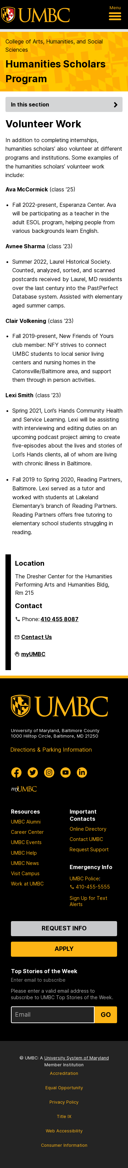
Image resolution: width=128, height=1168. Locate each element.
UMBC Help (24, 853)
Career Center (27, 832)
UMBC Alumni (26, 822)
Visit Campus (25, 873)
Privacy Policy (64, 1102)
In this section (65, 104)
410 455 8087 (60, 619)
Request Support (89, 849)
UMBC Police (84, 878)
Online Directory (88, 829)
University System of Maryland (76, 1057)
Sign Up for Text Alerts (88, 901)
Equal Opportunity (64, 1087)
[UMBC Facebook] (16, 772)
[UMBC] (35, 14)
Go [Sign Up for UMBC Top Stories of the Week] (106, 1014)
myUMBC (33, 657)
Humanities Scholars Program (55, 71)
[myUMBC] (24, 788)
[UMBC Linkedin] (81, 772)
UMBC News (25, 863)
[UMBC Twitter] (32, 772)
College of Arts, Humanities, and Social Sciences (54, 45)
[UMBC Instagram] (49, 772)
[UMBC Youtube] (65, 772)
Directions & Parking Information (51, 749)
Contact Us (36, 636)
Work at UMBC (27, 884)
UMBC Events (26, 842)
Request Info (64, 928)
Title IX (64, 1116)
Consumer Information (64, 1145)
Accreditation (64, 1073)
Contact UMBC (86, 839)
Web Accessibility (64, 1130)
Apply (64, 948)
